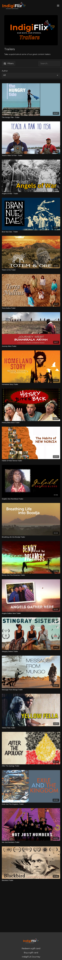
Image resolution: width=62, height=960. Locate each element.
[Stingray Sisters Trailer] (31, 651)
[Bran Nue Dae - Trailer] (31, 232)
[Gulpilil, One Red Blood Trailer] (31, 499)
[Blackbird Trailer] (31, 880)
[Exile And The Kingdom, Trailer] (31, 804)
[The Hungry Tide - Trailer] (31, 117)
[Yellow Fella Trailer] (31, 728)
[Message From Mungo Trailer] (31, 689)
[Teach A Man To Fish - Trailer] (31, 155)
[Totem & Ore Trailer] (31, 270)
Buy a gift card (31, 952)
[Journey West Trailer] (31, 346)
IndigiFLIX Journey (31, 957)
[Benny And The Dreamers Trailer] (31, 575)
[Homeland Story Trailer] (31, 384)
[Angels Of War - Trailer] (31, 193)
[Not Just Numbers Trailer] (31, 842)
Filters (8, 63)
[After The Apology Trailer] (31, 766)
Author (5, 71)
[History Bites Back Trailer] (31, 422)
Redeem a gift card (31, 948)
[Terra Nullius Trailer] (31, 308)
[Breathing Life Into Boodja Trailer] (31, 537)
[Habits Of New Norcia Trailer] (31, 460)
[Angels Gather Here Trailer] (31, 613)
